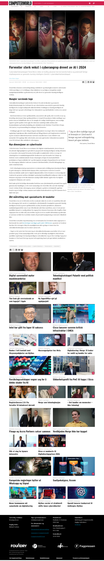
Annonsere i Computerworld (40, 533)
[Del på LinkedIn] (88, 82)
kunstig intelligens (25, 246)
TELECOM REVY (14, 6)
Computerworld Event (38, 536)
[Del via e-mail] (91, 82)
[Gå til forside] (20, 3)
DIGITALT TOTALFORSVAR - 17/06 (70, 6)
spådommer (13, 246)
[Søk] (94, 3)
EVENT (41, 6)
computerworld (38, 246)
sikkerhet (57, 246)
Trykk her (78, 524)
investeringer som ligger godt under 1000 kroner (37, 223)
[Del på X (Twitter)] (86, 82)
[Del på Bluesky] (93, 82)
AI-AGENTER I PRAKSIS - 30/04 (87, 6)
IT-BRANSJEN (28, 6)
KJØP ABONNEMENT (48, 3)
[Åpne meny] (90, 3)
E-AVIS (55, 6)
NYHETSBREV (38, 3)
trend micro (48, 246)
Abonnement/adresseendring (40, 529)
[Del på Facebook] (83, 82)
